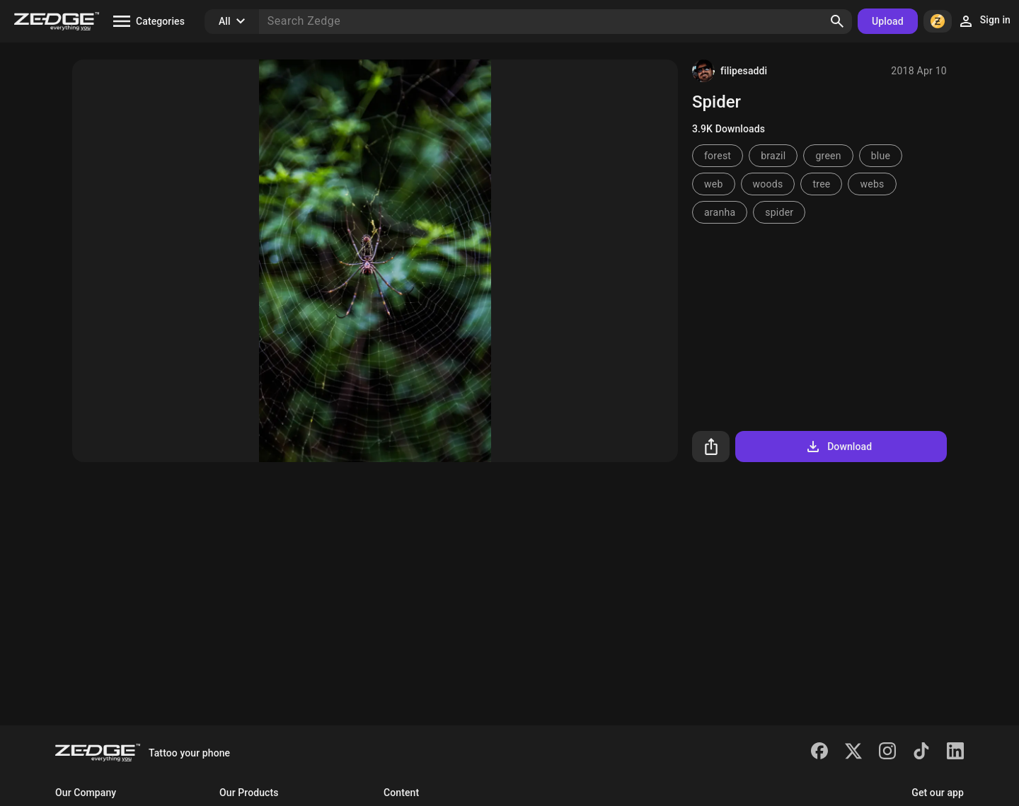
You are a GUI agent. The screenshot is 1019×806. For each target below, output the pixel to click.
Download (838, 446)
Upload (888, 21)
